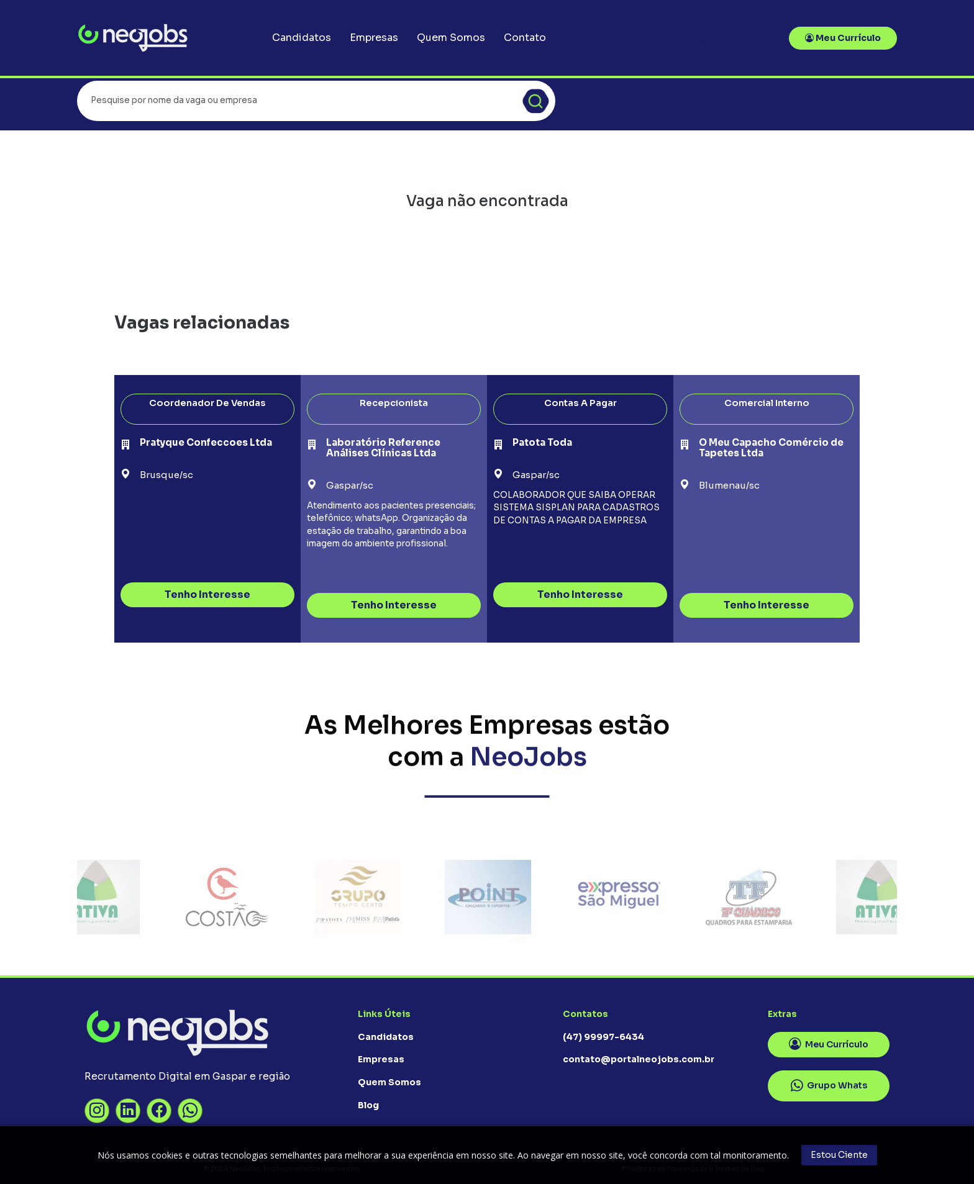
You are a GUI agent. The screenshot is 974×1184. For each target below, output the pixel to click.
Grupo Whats (829, 1086)
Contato (525, 37)
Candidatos (301, 37)
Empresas (374, 37)
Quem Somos (451, 37)
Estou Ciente (839, 1154)
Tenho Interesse (207, 594)
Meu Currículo (843, 37)
